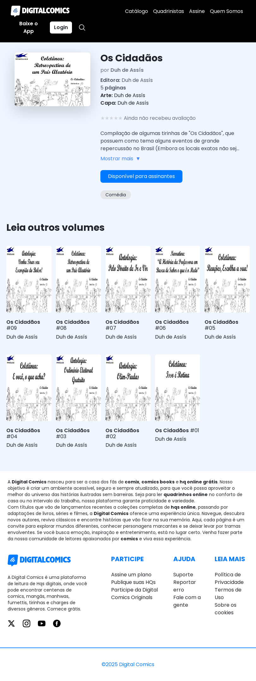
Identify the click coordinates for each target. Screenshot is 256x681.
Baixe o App (28, 27)
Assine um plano (131, 574)
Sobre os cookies (225, 608)
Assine (197, 11)
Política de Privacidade (229, 578)
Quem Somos (226, 11)
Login (61, 27)
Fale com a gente (187, 601)
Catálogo (136, 11)
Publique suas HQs (133, 582)
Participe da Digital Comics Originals (134, 593)
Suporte (183, 574)
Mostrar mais (120, 159)
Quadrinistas (168, 11)
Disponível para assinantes (141, 176)
